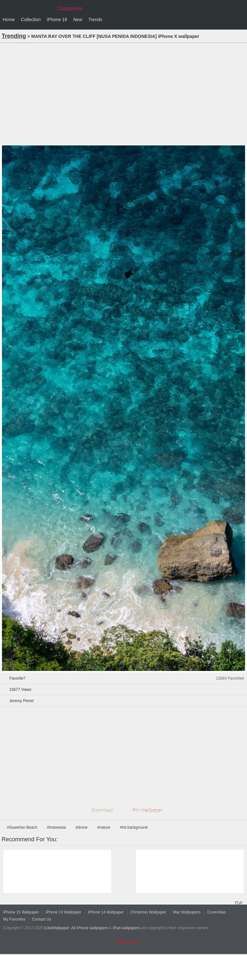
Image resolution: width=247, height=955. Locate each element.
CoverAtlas (216, 912)
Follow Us (128, 942)
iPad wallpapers (126, 928)
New (77, 19)
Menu (240, 20)
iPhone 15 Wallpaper (21, 912)
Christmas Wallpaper (148, 912)
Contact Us (41, 919)
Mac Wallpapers (187, 912)
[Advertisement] (123, 93)
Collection (31, 19)
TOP (238, 902)
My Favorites (14, 919)
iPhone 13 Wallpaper (63, 912)
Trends (95, 19)
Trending (14, 36)
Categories (69, 8)
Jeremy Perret (21, 701)
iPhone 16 (57, 19)
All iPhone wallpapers (89, 928)
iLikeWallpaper (56, 928)
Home (9, 19)
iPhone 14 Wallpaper (106, 912)
